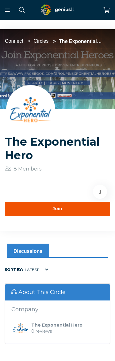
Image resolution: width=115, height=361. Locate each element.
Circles (40, 41)
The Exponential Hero (56, 325)
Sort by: (14, 269)
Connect (14, 41)
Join (57, 208)
